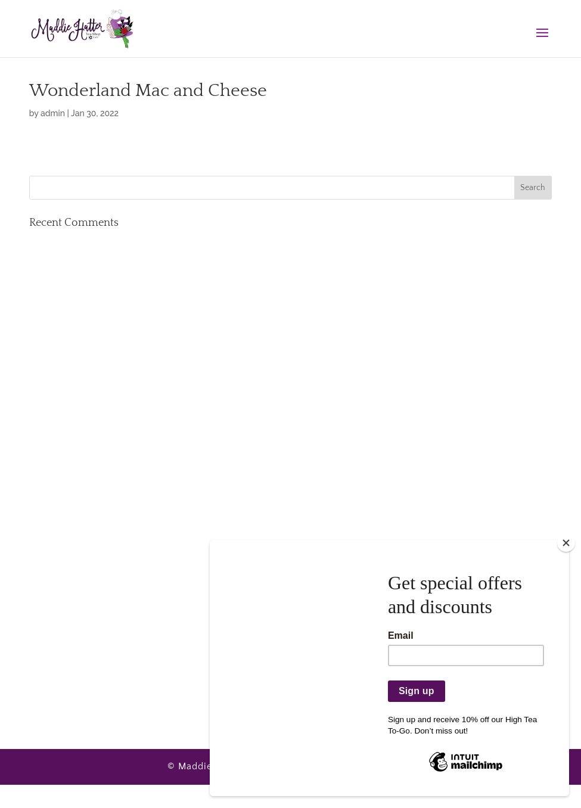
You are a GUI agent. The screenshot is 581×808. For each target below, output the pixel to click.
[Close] (566, 543)
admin (53, 113)
